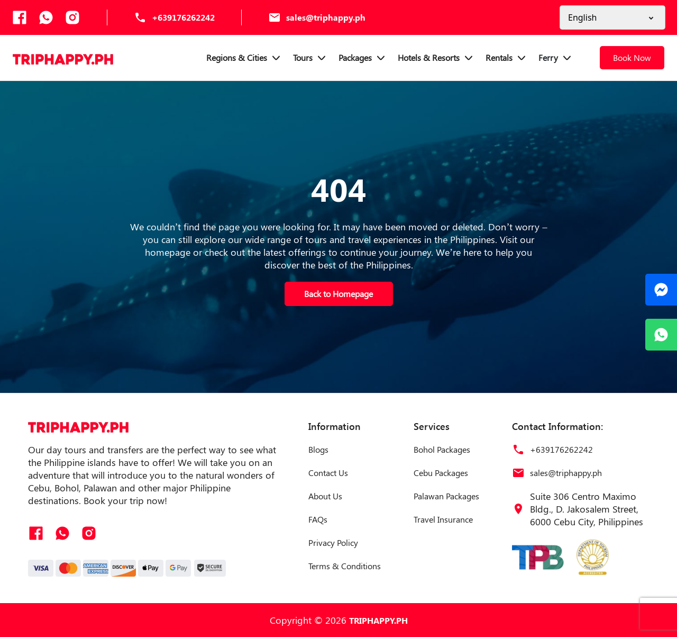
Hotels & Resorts (436, 57)
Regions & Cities (244, 57)
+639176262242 (183, 17)
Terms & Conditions (344, 565)
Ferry (555, 57)
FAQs (317, 519)
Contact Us (328, 472)
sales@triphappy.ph (325, 17)
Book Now (632, 57)
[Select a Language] (612, 17)
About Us (325, 495)
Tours (310, 57)
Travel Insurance (443, 519)
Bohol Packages (442, 449)
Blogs (318, 449)
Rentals (507, 57)
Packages (362, 57)
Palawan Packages (446, 495)
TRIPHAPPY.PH (378, 620)
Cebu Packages (441, 472)
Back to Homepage (338, 293)
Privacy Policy (333, 542)
